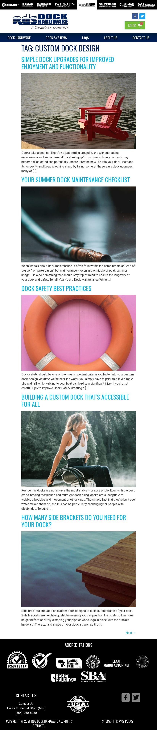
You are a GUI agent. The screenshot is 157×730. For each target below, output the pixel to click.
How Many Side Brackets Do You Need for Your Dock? (73, 521)
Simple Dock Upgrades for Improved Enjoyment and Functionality (67, 63)
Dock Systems (56, 37)
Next (131, 633)
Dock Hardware (19, 37)
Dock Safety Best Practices (56, 288)
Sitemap (107, 721)
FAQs (85, 37)
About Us (111, 37)
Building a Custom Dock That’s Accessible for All (75, 400)
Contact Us (26, 695)
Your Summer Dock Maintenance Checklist (75, 179)
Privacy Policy (123, 721)
